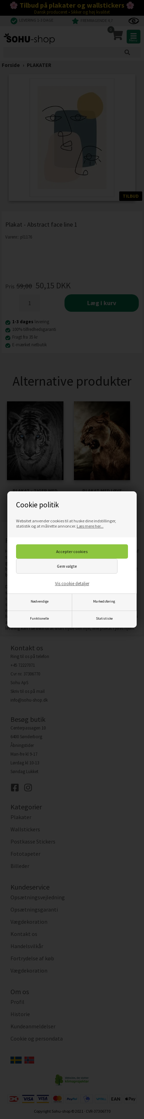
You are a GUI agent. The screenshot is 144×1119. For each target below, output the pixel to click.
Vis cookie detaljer (72, 584)
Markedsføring (104, 601)
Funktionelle (39, 618)
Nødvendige (39, 601)
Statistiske (104, 618)
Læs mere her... (90, 526)
